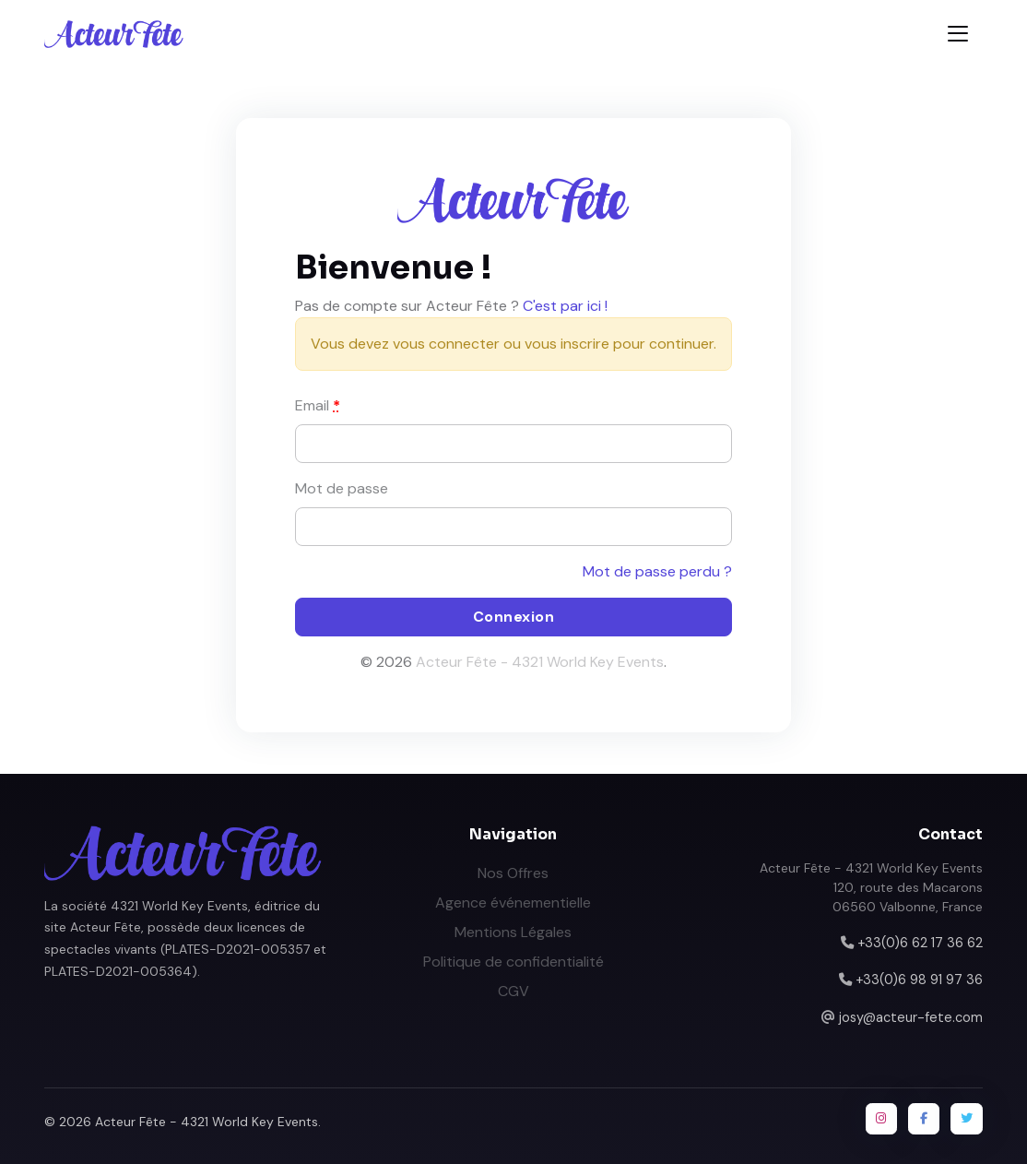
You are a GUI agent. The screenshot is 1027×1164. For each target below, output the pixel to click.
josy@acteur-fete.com (911, 1017)
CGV (513, 991)
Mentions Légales (513, 932)
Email (317, 405)
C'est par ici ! (565, 305)
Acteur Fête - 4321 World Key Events (540, 661)
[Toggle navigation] (958, 33)
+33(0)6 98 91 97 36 (919, 979)
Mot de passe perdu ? (657, 571)
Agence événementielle (513, 902)
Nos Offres (513, 873)
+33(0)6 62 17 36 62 (920, 942)
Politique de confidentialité (513, 961)
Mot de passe (341, 488)
